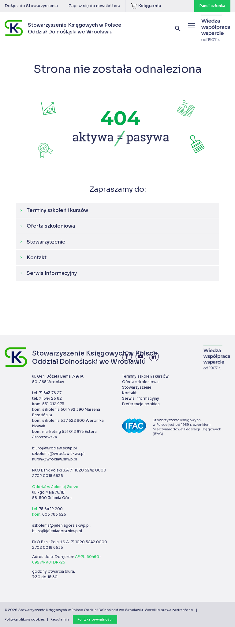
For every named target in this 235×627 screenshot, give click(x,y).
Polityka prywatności (95, 619)
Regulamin (59, 619)
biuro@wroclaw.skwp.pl (54, 448)
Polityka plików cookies (25, 619)
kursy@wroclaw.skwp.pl (54, 459)
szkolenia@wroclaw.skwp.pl (58, 453)
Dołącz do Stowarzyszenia (31, 5)
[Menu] (191, 25)
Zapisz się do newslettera (94, 5)
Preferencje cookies (141, 404)
